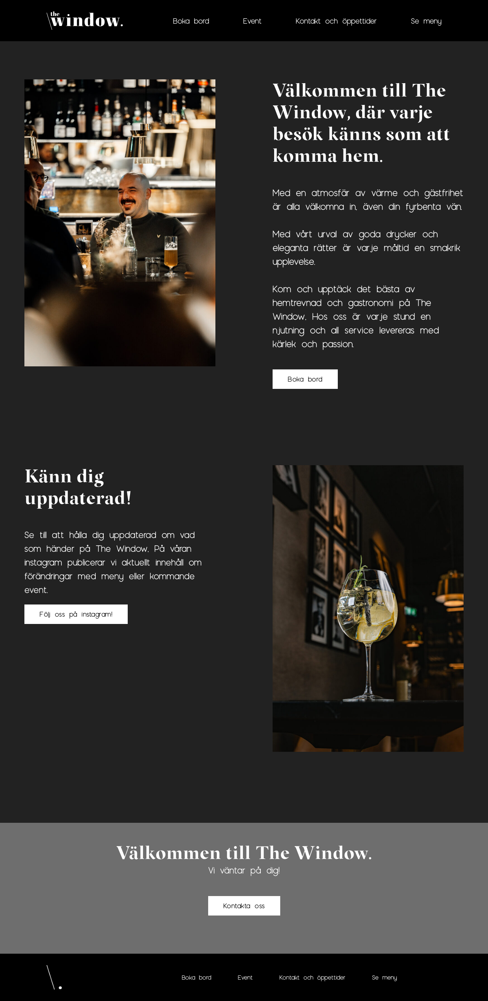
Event (252, 20)
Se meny (426, 20)
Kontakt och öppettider (336, 20)
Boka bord (191, 20)
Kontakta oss (244, 905)
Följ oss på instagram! (76, 614)
